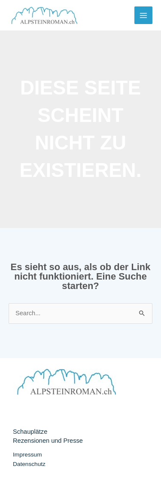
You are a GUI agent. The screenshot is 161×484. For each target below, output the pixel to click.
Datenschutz (29, 464)
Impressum (27, 454)
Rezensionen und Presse (48, 440)
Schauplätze (30, 431)
